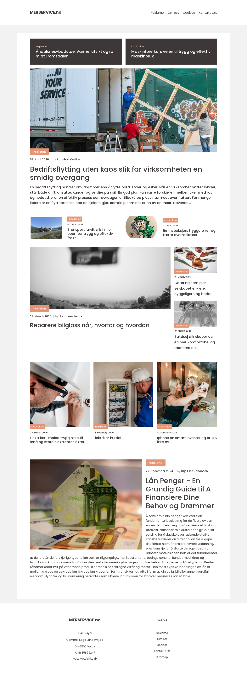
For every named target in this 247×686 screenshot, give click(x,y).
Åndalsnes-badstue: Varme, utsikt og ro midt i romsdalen (74, 53)
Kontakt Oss (208, 12)
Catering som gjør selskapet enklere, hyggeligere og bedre (192, 288)
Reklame (157, 12)
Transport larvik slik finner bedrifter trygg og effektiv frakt (90, 234)
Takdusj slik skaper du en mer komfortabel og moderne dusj (194, 342)
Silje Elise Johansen (194, 471)
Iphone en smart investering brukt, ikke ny (187, 440)
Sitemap (162, 657)
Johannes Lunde (70, 316)
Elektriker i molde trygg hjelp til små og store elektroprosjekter (57, 440)
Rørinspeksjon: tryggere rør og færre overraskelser (189, 232)
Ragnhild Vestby (68, 159)
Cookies (189, 12)
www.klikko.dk (88, 659)
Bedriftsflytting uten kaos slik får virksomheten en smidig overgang (116, 173)
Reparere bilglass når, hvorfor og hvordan (89, 325)
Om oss (173, 12)
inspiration (42, 46)
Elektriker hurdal (107, 438)
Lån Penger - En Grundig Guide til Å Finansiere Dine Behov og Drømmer (180, 493)
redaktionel (155, 462)
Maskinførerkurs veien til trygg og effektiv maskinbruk (171, 53)
